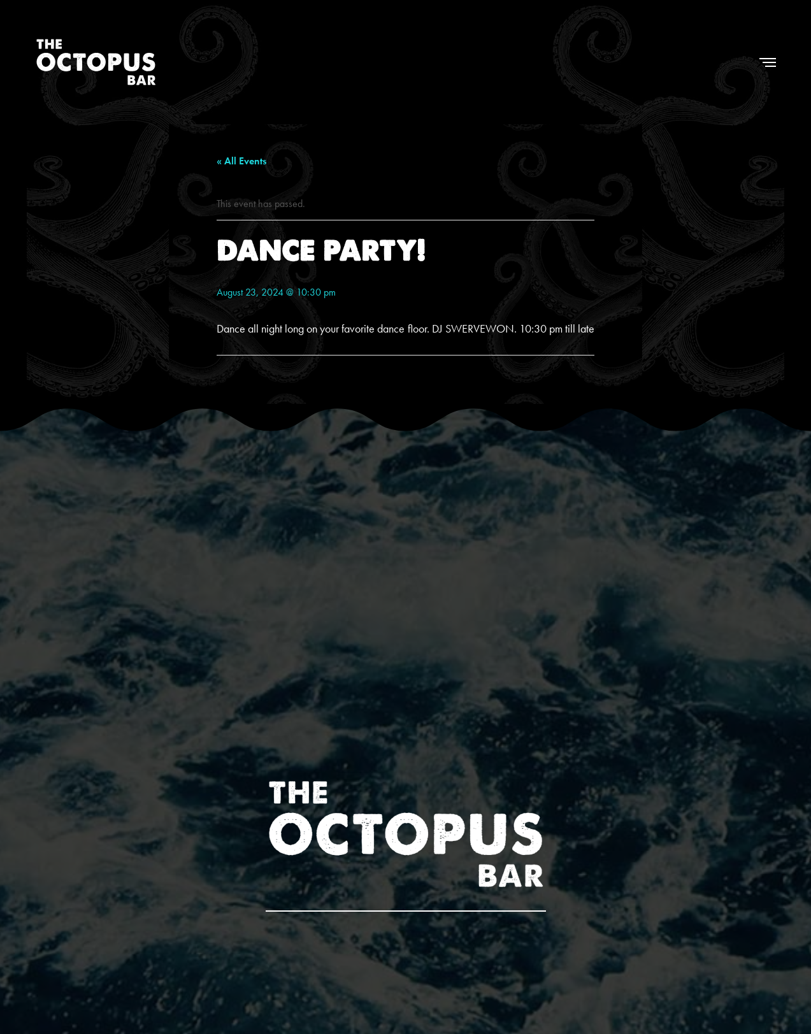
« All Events (241, 161)
